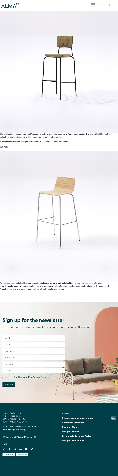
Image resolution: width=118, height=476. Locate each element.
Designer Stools (70, 427)
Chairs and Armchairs (73, 423)
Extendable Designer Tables (76, 436)
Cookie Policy (22, 454)
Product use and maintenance (77, 418)
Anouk (4, 147)
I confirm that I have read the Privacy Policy (25, 377)
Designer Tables (70, 431)
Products (67, 414)
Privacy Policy (9, 454)
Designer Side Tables (73, 440)
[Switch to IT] (106, 5)
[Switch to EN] (101, 5)
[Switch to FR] (110, 5)
